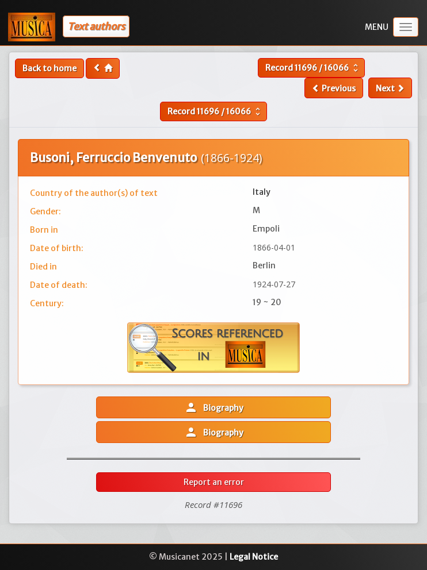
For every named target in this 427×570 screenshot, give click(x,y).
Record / (313, 68)
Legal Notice (254, 557)
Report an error (214, 482)
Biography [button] (213, 407)
